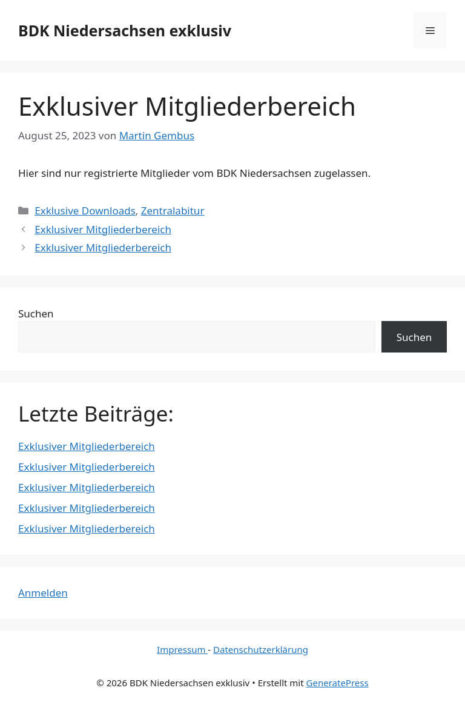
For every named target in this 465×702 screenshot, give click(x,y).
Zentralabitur (173, 210)
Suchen (36, 313)
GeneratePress (337, 683)
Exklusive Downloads (85, 210)
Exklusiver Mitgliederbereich (103, 229)
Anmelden (43, 593)
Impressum (182, 649)
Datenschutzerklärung (260, 649)
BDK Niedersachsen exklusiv (124, 30)
